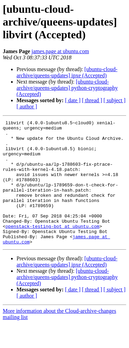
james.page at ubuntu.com (60, 51)
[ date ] (72, 100)
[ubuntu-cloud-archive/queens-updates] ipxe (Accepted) (67, 72)
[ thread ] (92, 100)
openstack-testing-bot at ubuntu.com (52, 248)
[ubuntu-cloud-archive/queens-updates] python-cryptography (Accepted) (67, 88)
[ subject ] (115, 100)
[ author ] (27, 106)
